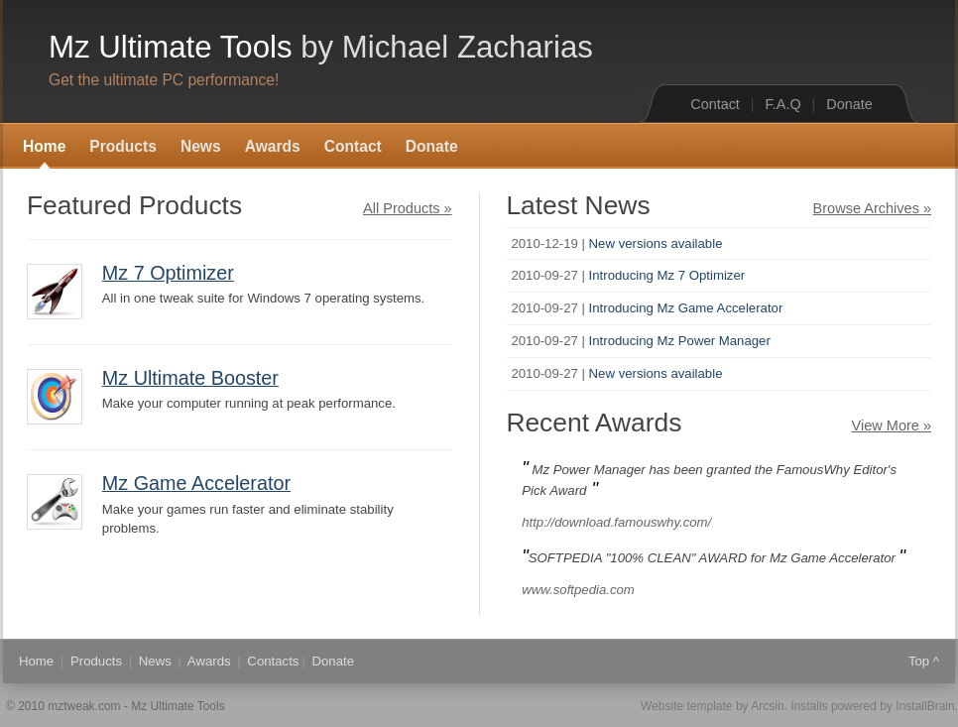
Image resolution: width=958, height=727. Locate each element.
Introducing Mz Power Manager (680, 340)
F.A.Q (783, 104)
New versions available (656, 243)
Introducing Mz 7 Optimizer (667, 275)
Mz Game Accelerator (196, 483)
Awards (272, 146)
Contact (715, 104)
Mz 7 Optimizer (168, 273)
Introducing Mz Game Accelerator (686, 308)
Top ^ (923, 661)
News (200, 146)
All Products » (407, 208)
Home (44, 146)
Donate (849, 104)
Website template (687, 706)
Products (123, 146)
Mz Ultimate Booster (190, 378)
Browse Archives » (872, 208)
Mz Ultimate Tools (321, 47)
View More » (891, 425)
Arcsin (767, 706)
